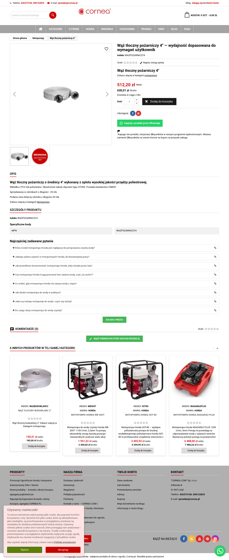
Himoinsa (107, 29)
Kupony (121, 499)
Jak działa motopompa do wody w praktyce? (37, 292)
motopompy (150, 75)
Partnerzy (68, 499)
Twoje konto (127, 472)
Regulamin (69, 489)
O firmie (74, 29)
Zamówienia (123, 485)
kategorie (55, 29)
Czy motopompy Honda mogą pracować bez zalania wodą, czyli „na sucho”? (53, 274)
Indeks (120, 55)
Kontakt (177, 472)
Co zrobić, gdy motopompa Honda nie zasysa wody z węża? (45, 283)
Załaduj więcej (114, 319)
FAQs (187, 29)
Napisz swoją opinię (152, 62)
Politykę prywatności (65, 542)
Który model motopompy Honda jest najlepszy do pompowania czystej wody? (54, 248)
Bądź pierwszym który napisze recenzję (114, 338)
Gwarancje (69, 485)
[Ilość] (129, 101)
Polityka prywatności (74, 494)
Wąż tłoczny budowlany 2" (34, 410)
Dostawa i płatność (73, 480)
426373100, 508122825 (32, 3)
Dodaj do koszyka (159, 102)
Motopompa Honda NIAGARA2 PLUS (194, 414)
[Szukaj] (33, 15)
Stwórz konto (212, 3)
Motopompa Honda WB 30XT (87, 414)
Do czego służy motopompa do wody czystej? (37, 310)
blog (174, 29)
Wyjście (24, 549)
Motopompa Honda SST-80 (141, 414)
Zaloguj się (197, 3)
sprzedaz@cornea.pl (67, 3)
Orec (161, 29)
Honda (90, 29)
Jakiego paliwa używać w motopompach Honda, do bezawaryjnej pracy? (51, 256)
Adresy (120, 494)
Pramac (146, 29)
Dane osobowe (125, 480)
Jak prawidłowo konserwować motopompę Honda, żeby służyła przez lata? (52, 265)
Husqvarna (127, 29)
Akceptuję (63, 549)
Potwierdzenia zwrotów (129, 489)
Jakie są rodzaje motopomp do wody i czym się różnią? (42, 301)
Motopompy (43, 202)
